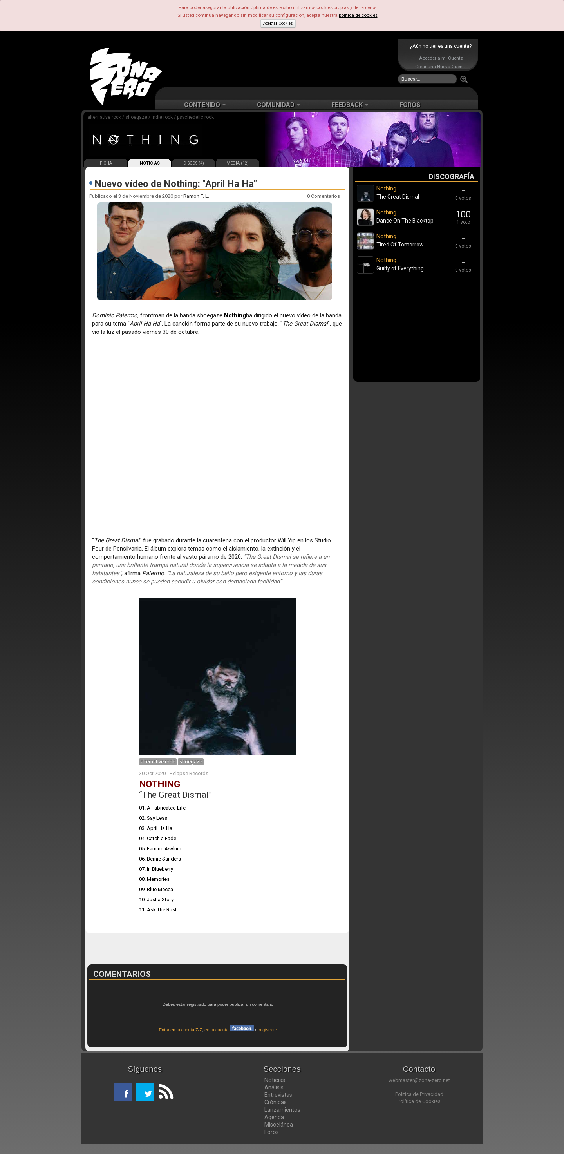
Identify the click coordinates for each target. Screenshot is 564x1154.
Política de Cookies (419, 1101)
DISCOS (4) (193, 163)
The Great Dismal (175, 795)
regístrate (268, 1029)
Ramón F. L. (196, 196)
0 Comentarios (323, 196)
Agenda (274, 1117)
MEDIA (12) (237, 163)
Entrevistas (278, 1095)
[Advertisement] (280, 62)
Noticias (274, 1080)
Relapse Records (189, 773)
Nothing (235, 315)
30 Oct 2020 (152, 773)
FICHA (106, 163)
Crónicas (275, 1102)
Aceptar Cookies (278, 23)
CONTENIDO (205, 105)
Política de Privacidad (419, 1094)
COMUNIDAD (278, 105)
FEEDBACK (349, 105)
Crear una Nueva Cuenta (441, 66)
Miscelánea (278, 1124)
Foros (271, 1132)
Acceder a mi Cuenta (441, 58)
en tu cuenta (229, 1029)
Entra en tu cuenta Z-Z (180, 1029)
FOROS (410, 105)
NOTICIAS (150, 163)
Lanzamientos (282, 1110)
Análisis (274, 1087)
